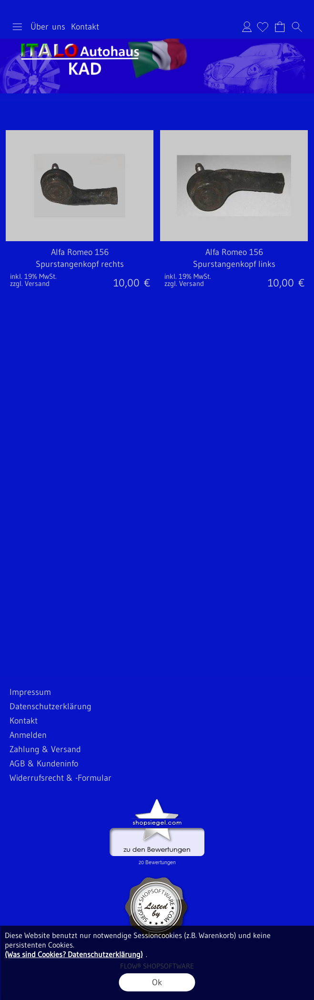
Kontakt (85, 26)
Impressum (30, 692)
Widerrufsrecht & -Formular (60, 778)
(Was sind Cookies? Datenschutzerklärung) (74, 954)
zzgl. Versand (30, 283)
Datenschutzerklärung (50, 706)
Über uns (47, 26)
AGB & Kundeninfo (44, 763)
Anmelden (247, 26)
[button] (17, 26)
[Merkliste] (262, 26)
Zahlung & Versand (45, 749)
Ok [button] (157, 982)
